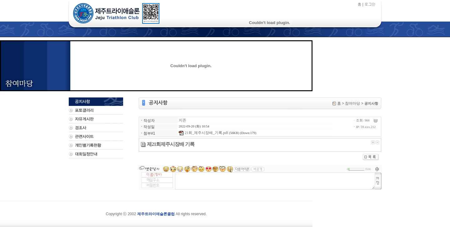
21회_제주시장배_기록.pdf (203, 133)
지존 (182, 120)
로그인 (370, 4)
